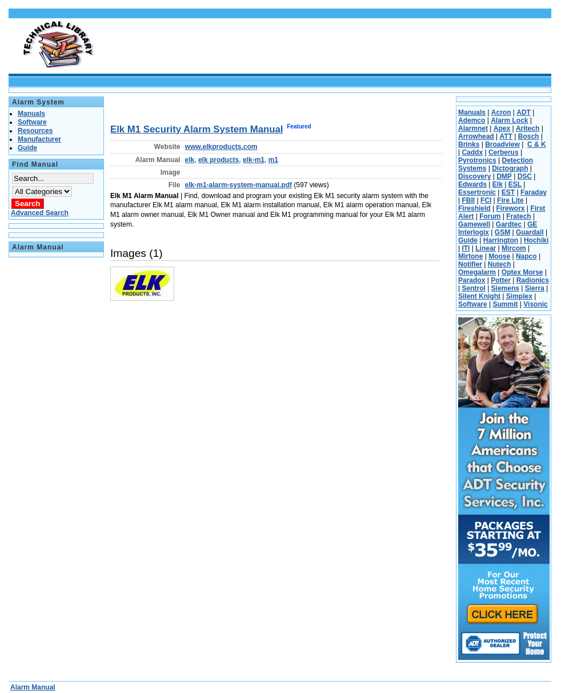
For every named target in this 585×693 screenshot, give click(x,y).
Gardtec (509, 224)
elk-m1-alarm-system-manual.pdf (238, 185)
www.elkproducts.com (221, 147)
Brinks (468, 144)
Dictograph (510, 168)
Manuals (472, 112)
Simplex (519, 296)
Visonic (535, 304)
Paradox (471, 280)
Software (472, 304)
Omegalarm (477, 272)
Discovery (474, 176)
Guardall (530, 232)
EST (508, 192)
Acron (501, 112)
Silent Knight (479, 296)
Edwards (472, 184)
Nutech (499, 264)
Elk (497, 184)
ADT (523, 112)
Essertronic (477, 192)
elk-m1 (254, 160)
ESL (515, 184)
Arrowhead (476, 136)
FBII (468, 200)
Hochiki (536, 240)
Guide (468, 240)
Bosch (528, 136)
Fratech (518, 216)
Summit (505, 304)
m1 (273, 160)
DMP (504, 176)
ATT (505, 136)
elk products (218, 160)
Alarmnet (473, 128)
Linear (485, 248)
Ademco (471, 120)
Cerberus (503, 152)
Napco (526, 256)
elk (190, 160)
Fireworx (510, 208)
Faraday (533, 192)
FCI (485, 200)
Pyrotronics (477, 160)
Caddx (472, 152)
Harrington (500, 240)
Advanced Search (40, 213)
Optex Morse (522, 272)
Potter (501, 280)
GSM (502, 232)
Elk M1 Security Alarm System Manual (196, 129)
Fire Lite (510, 200)
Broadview (502, 144)
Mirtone (470, 256)
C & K (536, 144)
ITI (466, 248)
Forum (489, 216)
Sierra (534, 288)
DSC (525, 176)
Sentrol (473, 288)
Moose (499, 256)
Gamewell (474, 224)
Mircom (514, 248)
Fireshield (474, 208)
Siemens (505, 288)
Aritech (527, 128)
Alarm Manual (32, 687)
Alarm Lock (509, 120)
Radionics (532, 280)
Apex (502, 128)
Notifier (470, 264)
